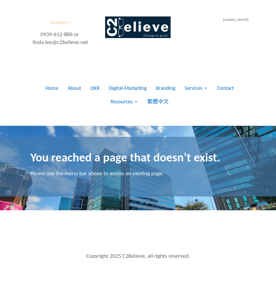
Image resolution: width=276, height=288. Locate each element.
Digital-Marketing (128, 88)
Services (193, 88)
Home (51, 88)
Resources (122, 101)
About (74, 88)
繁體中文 (158, 101)
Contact (225, 88)
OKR (95, 88)
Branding (165, 88)
